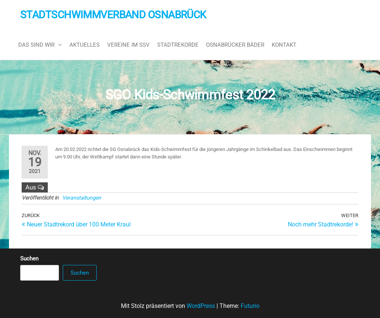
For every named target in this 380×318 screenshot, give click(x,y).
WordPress (201, 305)
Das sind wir (36, 44)
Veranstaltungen (81, 198)
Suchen (29, 258)
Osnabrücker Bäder (235, 44)
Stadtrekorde (178, 44)
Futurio (250, 305)
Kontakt (284, 44)
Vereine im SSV (128, 44)
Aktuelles (84, 44)
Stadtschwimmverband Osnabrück (113, 15)
